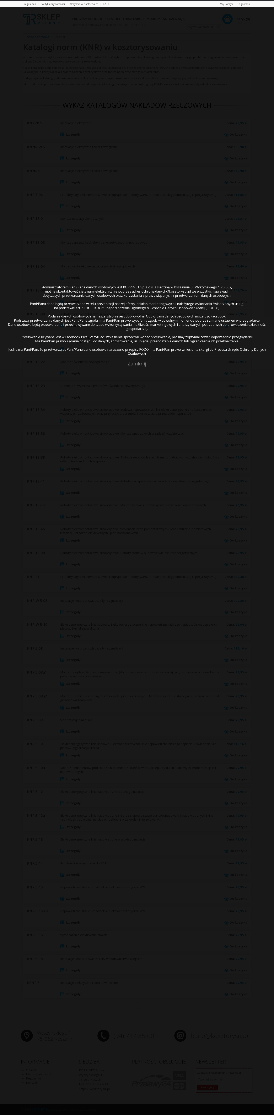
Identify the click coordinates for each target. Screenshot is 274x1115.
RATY (106, 4)
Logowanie (244, 4)
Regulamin (30, 4)
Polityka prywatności (53, 4)
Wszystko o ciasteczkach (84, 4)
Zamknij (137, 363)
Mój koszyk (226, 4)
